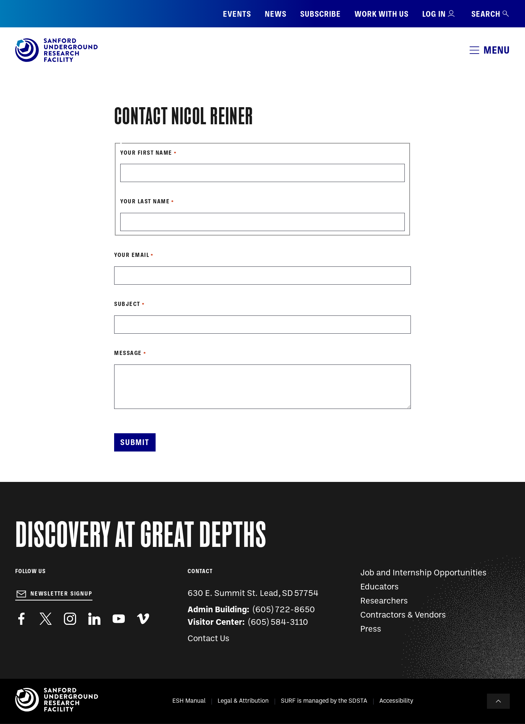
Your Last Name (145, 201)
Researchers (384, 601)
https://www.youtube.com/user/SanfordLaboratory (119, 619)
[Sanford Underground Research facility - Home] (56, 60)
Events (237, 14)
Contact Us (208, 639)
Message (128, 353)
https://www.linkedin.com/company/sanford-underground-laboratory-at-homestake (94, 619)
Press (370, 629)
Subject (127, 304)
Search (490, 14)
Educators (379, 587)
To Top (498, 701)
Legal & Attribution (243, 701)
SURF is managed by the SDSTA (324, 701)
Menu (497, 50)
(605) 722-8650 (284, 610)
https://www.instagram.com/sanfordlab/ (70, 619)
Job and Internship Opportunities (423, 573)
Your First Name (146, 152)
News (275, 14)
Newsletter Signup (61, 593)
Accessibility (396, 701)
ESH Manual (188, 701)
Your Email (131, 255)
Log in (434, 14)
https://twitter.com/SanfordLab (46, 619)
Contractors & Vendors (403, 615)
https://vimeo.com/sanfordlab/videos (143, 619)
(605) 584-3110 (278, 622)
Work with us (382, 14)
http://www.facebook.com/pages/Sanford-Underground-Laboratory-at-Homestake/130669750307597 (21, 619)
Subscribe (320, 14)
